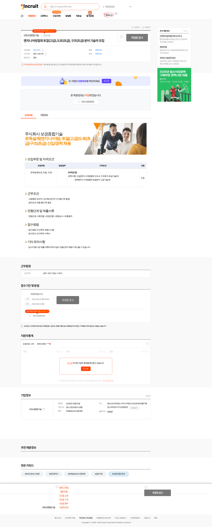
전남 (54, 273)
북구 (49, 273)
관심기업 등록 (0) (37, 316)
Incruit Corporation (108, 522)
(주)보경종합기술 (31, 35)
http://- (110, 411)
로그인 (69, 363)
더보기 (148, 396)
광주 (45, 273)
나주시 (59, 273)
